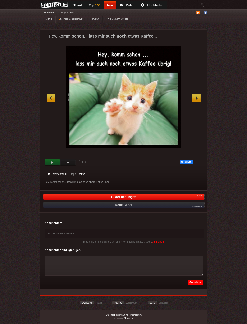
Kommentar (57, 174)
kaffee (81, 174)
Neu (110, 5)
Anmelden (49, 12)
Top (94, 5)
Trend (78, 5)
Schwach (68, 162)
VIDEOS (94, 19)
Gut (52, 162)
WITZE (48, 19)
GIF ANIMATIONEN (117, 19)
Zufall (127, 5)
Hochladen (152, 5)
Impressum (136, 315)
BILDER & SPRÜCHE (71, 19)
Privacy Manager (124, 318)
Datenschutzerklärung (117, 315)
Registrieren (67, 12)
